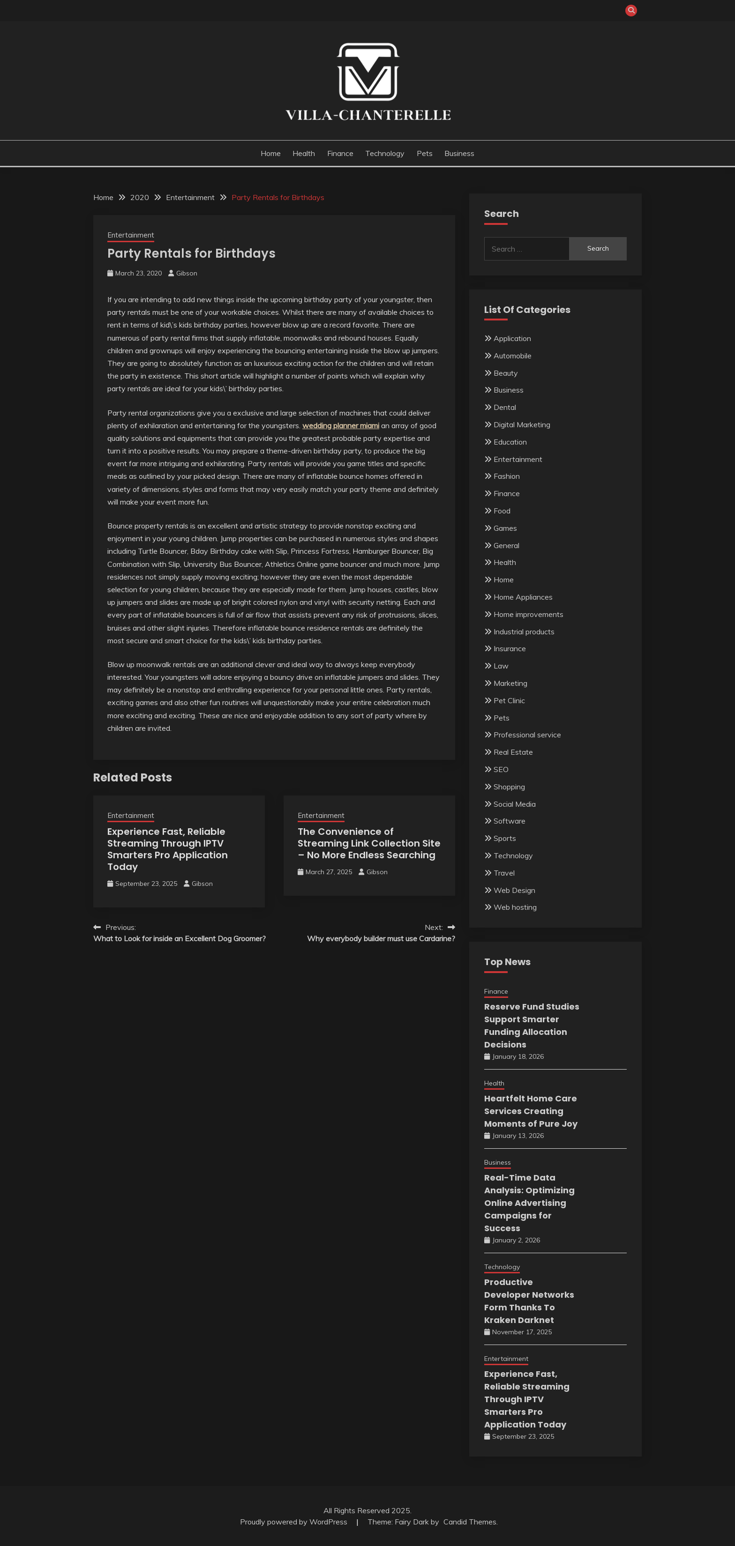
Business (459, 153)
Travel (504, 872)
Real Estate (513, 752)
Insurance (510, 648)
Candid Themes (469, 1521)
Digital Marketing (522, 424)
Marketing (510, 683)
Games (505, 528)
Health (303, 153)
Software (509, 820)
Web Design (514, 890)
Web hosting (515, 907)
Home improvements (528, 614)
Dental (505, 407)
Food (502, 510)
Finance (340, 153)
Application (512, 338)
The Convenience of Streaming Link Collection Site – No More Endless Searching (369, 843)
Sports (505, 838)
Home (271, 153)
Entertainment (130, 234)
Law (501, 665)
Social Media (515, 804)
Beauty (506, 373)
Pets (425, 153)
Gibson (186, 273)
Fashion (507, 476)
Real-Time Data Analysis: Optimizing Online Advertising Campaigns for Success (529, 1203)
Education (510, 441)
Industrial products (524, 631)
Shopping (509, 786)
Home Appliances (523, 597)
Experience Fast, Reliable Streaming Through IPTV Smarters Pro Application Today (167, 849)
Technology (385, 153)
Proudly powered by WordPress (294, 1521)
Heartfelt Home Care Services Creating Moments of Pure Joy (531, 1111)
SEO (501, 769)
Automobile (513, 355)
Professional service (527, 734)
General (506, 545)
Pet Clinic (509, 700)
